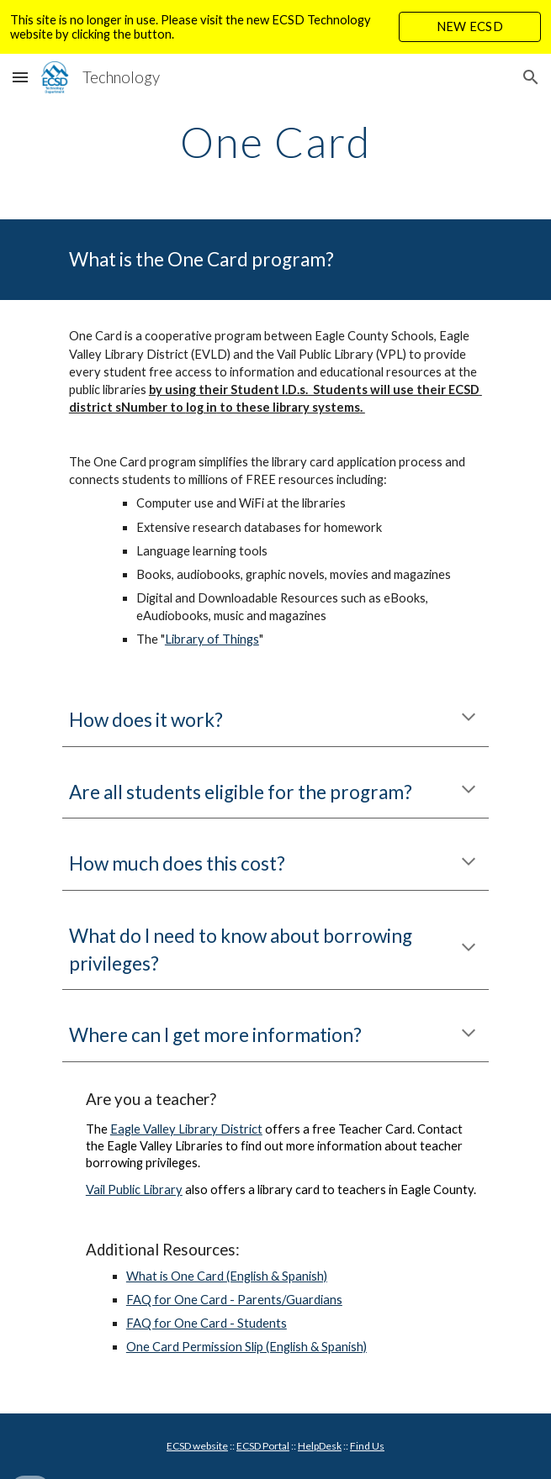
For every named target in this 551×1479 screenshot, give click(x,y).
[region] (275, 27)
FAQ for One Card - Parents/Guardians (234, 1299)
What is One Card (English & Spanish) (226, 1276)
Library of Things (212, 639)
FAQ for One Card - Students (206, 1323)
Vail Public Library (134, 1189)
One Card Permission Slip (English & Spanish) (246, 1347)
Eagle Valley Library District (186, 1129)
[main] (275, 142)
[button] (20, 77)
